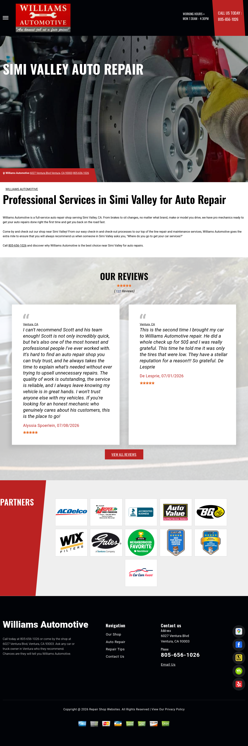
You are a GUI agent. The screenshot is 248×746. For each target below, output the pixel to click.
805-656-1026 (228, 19)
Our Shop (113, 634)
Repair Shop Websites (104, 709)
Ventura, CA (30, 324)
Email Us (168, 664)
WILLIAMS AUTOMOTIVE (21, 189)
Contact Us (115, 656)
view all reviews (123, 454)
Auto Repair (115, 642)
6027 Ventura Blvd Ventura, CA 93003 (51, 173)
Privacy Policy (175, 709)
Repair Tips (115, 649)
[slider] (124, 285)
